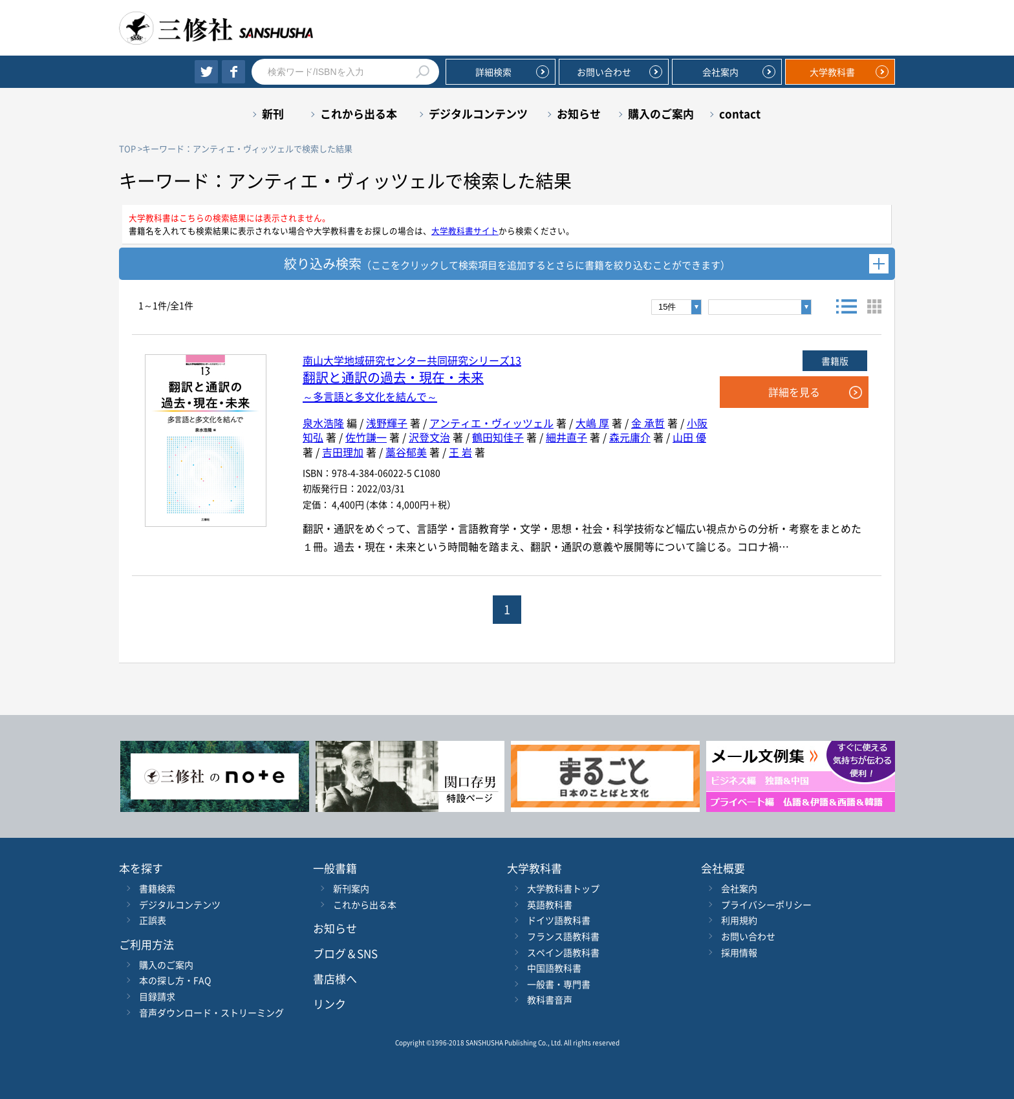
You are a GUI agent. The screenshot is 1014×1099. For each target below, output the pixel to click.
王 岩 (460, 452)
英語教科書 (549, 904)
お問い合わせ (604, 71)
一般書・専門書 (558, 983)
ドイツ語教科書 (558, 919)
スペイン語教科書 (563, 952)
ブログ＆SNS (345, 953)
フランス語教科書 (563, 936)
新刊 (273, 113)
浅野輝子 (386, 423)
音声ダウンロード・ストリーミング (211, 1012)
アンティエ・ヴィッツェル (491, 423)
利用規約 (739, 919)
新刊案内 (351, 888)
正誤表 (152, 919)
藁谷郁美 (406, 452)
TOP (127, 148)
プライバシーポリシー (766, 904)
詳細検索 (493, 71)
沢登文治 (429, 437)
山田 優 (689, 437)
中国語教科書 (554, 967)
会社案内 (720, 71)
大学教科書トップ (563, 888)
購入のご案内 (661, 113)
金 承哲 (648, 423)
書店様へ (335, 978)
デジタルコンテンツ (478, 113)
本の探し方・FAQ (175, 980)
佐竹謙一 (366, 437)
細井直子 (566, 437)
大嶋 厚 (592, 423)
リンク (329, 1004)
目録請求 (157, 996)
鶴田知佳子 (498, 437)
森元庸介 (630, 437)
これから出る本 (358, 113)
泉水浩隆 (323, 423)
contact (739, 113)
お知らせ (579, 113)
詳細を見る (794, 392)
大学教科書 (832, 71)
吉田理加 (342, 452)
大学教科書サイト (465, 230)
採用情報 (739, 952)
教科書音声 (549, 999)
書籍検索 (157, 888)
